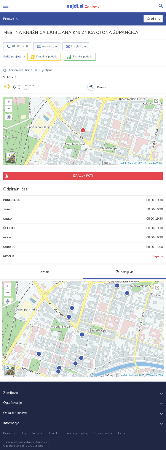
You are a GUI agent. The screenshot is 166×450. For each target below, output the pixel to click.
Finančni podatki (82, 56)
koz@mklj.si (78, 46)
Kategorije (38, 433)
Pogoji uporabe (102, 433)
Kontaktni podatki (46, 56)
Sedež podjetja (12, 56)
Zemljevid (124, 272)
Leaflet (122, 163)
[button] (8, 117)
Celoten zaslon (156, 101)
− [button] (8, 109)
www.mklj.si (49, 46)
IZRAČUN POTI (83, 176)
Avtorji (122, 433)
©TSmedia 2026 (153, 163)
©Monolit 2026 (135, 163)
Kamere (101, 87)
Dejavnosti (9, 433)
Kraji (24, 433)
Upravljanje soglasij (76, 433)
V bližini (8, 77)
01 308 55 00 (20, 46)
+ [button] (8, 102)
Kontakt (53, 433)
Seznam (41, 272)
